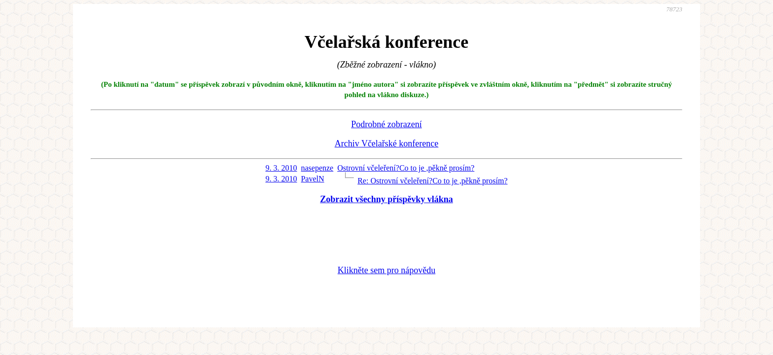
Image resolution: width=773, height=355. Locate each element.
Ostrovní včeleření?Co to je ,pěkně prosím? (405, 168)
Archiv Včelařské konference (387, 143)
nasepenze (317, 168)
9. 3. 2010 (281, 168)
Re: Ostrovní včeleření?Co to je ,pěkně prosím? (432, 181)
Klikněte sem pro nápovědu (386, 270)
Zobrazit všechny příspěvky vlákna (386, 199)
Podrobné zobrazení (386, 124)
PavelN (312, 179)
